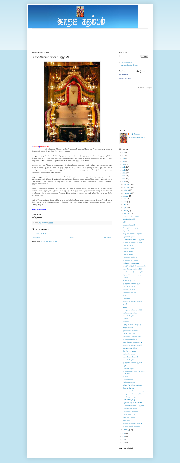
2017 (124, 173)
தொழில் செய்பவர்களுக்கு (132, 275)
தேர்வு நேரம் (127, 231)
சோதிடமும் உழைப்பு (130, 397)
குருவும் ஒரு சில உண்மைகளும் (134, 391)
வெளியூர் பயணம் (129, 248)
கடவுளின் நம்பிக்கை (130, 348)
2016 (124, 176)
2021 (124, 161)
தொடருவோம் (128, 245)
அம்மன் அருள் (128, 368)
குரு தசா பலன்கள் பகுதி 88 (132, 310)
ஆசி (124, 366)
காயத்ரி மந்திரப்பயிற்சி (131, 216)
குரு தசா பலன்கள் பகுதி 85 (132, 394)
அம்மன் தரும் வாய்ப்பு (131, 263)
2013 (124, 433)
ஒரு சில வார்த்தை (129, 289)
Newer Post (36, 238)
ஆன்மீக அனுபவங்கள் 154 (132, 342)
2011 (124, 439)
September (127, 193)
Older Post (107, 238)
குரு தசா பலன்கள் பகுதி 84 (132, 423)
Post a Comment (40, 234)
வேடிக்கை (126, 298)
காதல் (125, 304)
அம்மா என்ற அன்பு (130, 408)
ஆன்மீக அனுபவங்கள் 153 (132, 403)
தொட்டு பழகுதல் (129, 417)
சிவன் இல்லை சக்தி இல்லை (132, 228)
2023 (124, 155)
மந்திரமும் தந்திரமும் (130, 257)
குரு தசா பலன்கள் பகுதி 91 (132, 242)
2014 (124, 182)
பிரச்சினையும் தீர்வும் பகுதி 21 (133, 272)
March (126, 211)
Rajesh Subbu (123, 74)
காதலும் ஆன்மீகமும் (130, 339)
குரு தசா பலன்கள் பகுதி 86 (132, 363)
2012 (124, 436)
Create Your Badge (125, 78)
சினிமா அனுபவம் (129, 382)
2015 (124, 179)
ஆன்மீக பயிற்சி (126, 62)
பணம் (125, 307)
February (127, 213)
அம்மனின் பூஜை (129, 354)
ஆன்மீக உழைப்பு (129, 286)
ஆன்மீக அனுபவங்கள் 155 (132, 269)
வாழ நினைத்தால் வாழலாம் (132, 234)
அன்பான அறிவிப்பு (130, 292)
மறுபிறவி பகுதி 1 (129, 237)
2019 (124, 167)
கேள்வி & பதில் (128, 251)
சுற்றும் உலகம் (128, 328)
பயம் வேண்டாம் (129, 414)
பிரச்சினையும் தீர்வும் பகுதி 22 (133, 240)
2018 (124, 170)
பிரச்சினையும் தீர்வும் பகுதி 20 (133, 405)
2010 (124, 442)
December (127, 184)
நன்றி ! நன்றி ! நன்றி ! (130, 357)
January (126, 430)
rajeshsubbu (43, 222)
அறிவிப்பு (126, 278)
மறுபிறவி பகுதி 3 (129, 219)
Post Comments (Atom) (49, 241)
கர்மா (125, 295)
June (125, 202)
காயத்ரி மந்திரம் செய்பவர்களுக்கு (134, 266)
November (127, 187)
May (125, 205)
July (125, 199)
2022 (124, 158)
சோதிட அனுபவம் (129, 333)
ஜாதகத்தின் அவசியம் (130, 330)
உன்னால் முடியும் (129, 281)
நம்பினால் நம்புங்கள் (130, 260)
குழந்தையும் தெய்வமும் (131, 426)
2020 (124, 164)
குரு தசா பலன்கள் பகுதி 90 (132, 284)
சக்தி (124, 222)
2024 (124, 152)
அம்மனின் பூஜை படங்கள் (132, 336)
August (126, 196)
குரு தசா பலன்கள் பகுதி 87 (132, 345)
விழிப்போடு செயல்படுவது (132, 385)
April (125, 208)
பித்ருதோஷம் (128, 379)
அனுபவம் (126, 420)
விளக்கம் (126, 322)
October (126, 190)
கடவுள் (125, 376)
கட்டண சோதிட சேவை (129, 65)
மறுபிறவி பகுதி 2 (129, 225)
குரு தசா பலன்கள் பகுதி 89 (132, 301)
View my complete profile (136, 137)
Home (72, 238)
